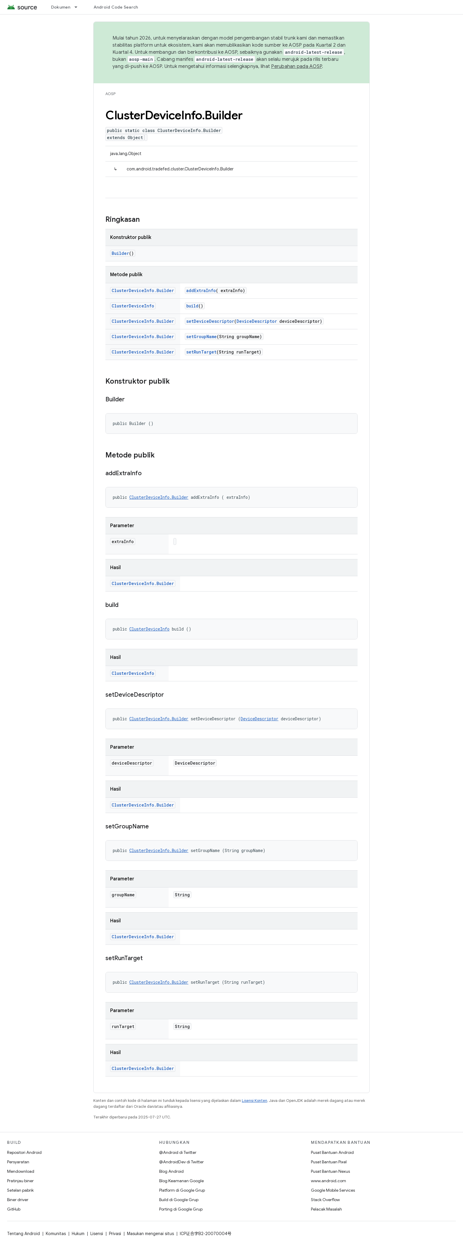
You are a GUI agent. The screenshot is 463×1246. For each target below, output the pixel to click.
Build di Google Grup (178, 1199)
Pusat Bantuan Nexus (330, 1171)
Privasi (115, 1233)
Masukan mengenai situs (150, 1233)
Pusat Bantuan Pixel (329, 1161)
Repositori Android (24, 1152)
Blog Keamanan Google (181, 1180)
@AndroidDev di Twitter (181, 1161)
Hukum (78, 1233)
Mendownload (20, 1171)
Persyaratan (18, 1161)
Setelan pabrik (20, 1190)
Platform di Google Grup (182, 1190)
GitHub (13, 1209)
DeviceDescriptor (257, 321)
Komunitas (56, 1233)
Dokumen (61, 7)
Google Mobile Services (333, 1190)
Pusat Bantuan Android (332, 1152)
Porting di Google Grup (181, 1209)
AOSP (110, 93)
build (192, 306)
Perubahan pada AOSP (296, 66)
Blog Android (171, 1171)
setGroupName (201, 336)
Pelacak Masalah (326, 1209)
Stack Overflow (325, 1199)
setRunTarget (201, 352)
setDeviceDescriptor (210, 321)
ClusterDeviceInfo (133, 306)
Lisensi (96, 1233)
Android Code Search (116, 7)
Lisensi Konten (254, 1100)
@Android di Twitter (177, 1152)
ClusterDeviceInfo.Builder (143, 290)
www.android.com (328, 1180)
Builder (120, 253)
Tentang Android (23, 1233)
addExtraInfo (201, 290)
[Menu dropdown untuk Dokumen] (79, 7)
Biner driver (17, 1199)
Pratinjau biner (20, 1180)
